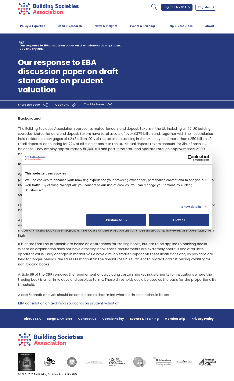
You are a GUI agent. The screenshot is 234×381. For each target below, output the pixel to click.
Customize (116, 220)
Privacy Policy (202, 319)
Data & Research (70, 26)
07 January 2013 (32, 49)
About (209, 26)
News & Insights (106, 26)
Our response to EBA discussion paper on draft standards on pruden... (71, 45)
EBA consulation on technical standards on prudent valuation (68, 303)
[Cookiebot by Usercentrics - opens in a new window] (190, 158)
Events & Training (142, 26)
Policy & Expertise (32, 26)
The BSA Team (99, 104)
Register (206, 7)
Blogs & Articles (59, 319)
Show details (191, 206)
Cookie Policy (113, 319)
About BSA (32, 319)
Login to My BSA (176, 7)
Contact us (87, 319)
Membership (175, 319)
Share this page (33, 104)
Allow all (178, 220)
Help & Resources (180, 26)
